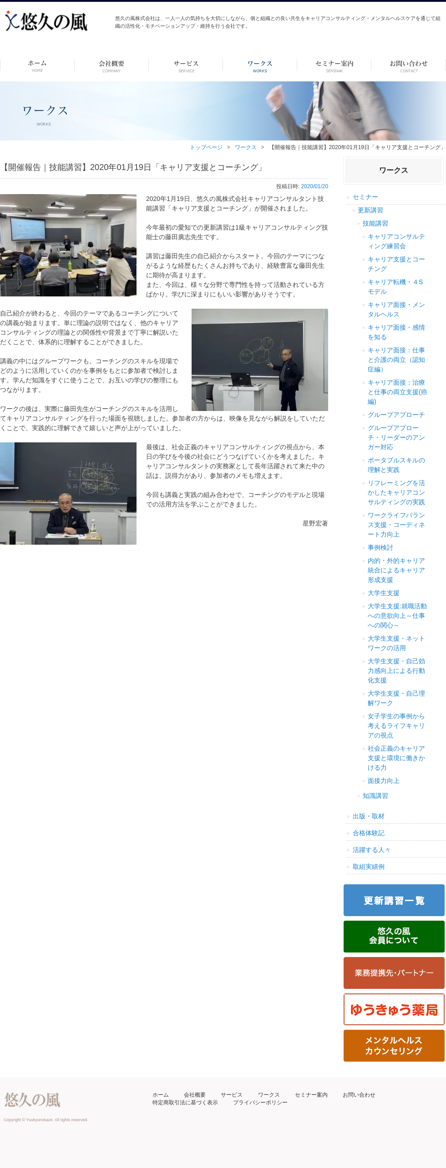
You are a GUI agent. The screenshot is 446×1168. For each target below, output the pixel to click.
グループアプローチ (396, 414)
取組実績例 (369, 866)
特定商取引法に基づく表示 (185, 1102)
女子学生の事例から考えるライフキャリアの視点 (396, 725)
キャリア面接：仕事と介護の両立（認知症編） (396, 359)
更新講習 (370, 210)
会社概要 (195, 1095)
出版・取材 (369, 816)
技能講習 (375, 223)
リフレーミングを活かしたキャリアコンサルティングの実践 (396, 492)
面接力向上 (384, 780)
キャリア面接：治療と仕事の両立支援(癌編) (397, 392)
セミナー (365, 197)
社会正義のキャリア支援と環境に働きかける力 (396, 758)
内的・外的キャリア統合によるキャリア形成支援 (396, 570)
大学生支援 (384, 593)
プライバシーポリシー (260, 1102)
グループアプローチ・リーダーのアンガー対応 (396, 437)
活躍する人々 (372, 849)
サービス (232, 1095)
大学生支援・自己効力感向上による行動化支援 (396, 670)
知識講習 (375, 795)
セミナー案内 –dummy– (334, 65)
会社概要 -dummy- (112, 65)
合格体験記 (369, 833)
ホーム (37, 65)
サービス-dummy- (186, 65)
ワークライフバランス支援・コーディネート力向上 (396, 524)
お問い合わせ (359, 1095)
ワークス (260, 65)
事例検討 (380, 547)
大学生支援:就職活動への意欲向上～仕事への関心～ (397, 615)
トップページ (206, 147)
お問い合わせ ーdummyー (408, 65)
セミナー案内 (311, 1095)
